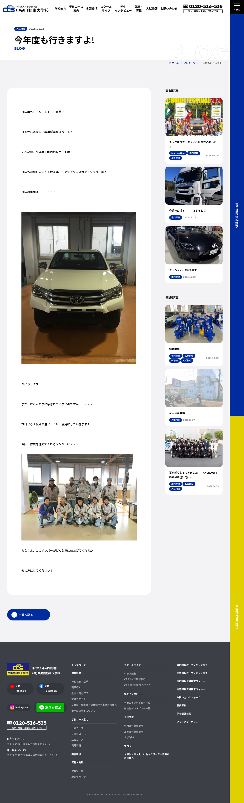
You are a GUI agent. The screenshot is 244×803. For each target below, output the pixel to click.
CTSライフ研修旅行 (135, 679)
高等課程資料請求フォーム (191, 689)
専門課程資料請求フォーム (191, 681)
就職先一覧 (77, 771)
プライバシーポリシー (189, 722)
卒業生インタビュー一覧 (137, 702)
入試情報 (129, 717)
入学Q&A (129, 737)
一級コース (77, 728)
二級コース (77, 739)
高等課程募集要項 (133, 731)
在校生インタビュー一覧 (137, 708)
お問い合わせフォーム (189, 697)
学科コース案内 (79, 719)
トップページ (78, 665)
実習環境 (91, 8)
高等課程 (76, 745)
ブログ (127, 746)
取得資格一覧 (78, 776)
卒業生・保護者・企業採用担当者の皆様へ (94, 704)
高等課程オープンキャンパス (192, 673)
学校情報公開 (184, 713)
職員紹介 (76, 687)
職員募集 (181, 705)
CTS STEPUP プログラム (137, 685)
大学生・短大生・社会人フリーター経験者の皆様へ (146, 756)
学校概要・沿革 (79, 681)
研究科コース (78, 733)
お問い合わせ (169, 8)
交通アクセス (78, 699)
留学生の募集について (83, 710)
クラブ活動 (130, 673)
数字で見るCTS (79, 693)
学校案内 (76, 673)
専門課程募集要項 (133, 725)
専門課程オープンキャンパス (192, 665)
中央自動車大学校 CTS (26, 8)
